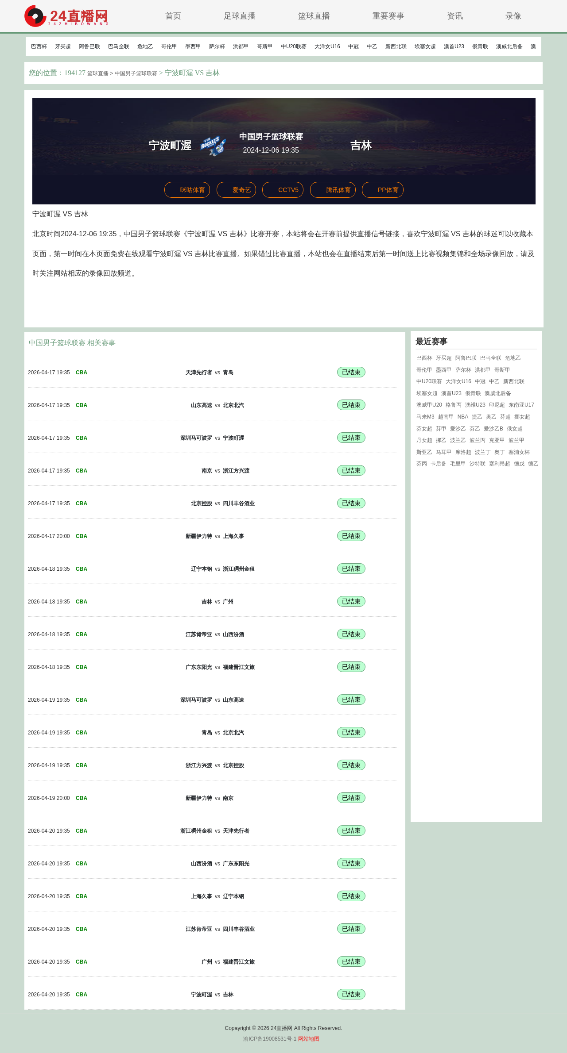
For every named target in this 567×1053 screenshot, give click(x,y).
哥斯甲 (265, 46)
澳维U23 (475, 405)
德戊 (519, 464)
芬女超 (424, 429)
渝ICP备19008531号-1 (269, 1039)
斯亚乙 (424, 452)
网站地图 (308, 1039)
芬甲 (441, 429)
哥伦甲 (169, 46)
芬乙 (475, 429)
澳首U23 (454, 46)
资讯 (455, 15)
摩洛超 (463, 452)
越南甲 (446, 417)
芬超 (505, 417)
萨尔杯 (217, 46)
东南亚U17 (521, 405)
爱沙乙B (493, 429)
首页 (173, 15)
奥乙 (491, 417)
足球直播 (240, 15)
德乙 (533, 464)
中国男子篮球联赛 (136, 73)
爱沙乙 (458, 429)
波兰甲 (516, 440)
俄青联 (480, 46)
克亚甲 (497, 440)
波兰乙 (458, 440)
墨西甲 (193, 46)
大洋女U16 (327, 46)
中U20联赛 (294, 46)
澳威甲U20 (429, 405)
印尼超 (497, 405)
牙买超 (63, 46)
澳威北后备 (509, 46)
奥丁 (499, 452)
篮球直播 (314, 15)
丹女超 (424, 440)
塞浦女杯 (519, 452)
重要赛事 (388, 15)
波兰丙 (477, 440)
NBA (463, 417)
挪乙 (441, 440)
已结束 (351, 372)
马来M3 (425, 417)
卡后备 (439, 464)
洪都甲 (241, 46)
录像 (513, 15)
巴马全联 (118, 46)
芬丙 (421, 464)
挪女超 (522, 417)
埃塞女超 (425, 46)
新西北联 (396, 46)
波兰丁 (483, 452)
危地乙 (145, 46)
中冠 (353, 46)
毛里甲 (458, 464)
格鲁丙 (454, 405)
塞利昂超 (499, 464)
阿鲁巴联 (89, 46)
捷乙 (477, 417)
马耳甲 (444, 452)
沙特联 (477, 464)
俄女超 (515, 429)
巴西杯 (39, 46)
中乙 (372, 46)
